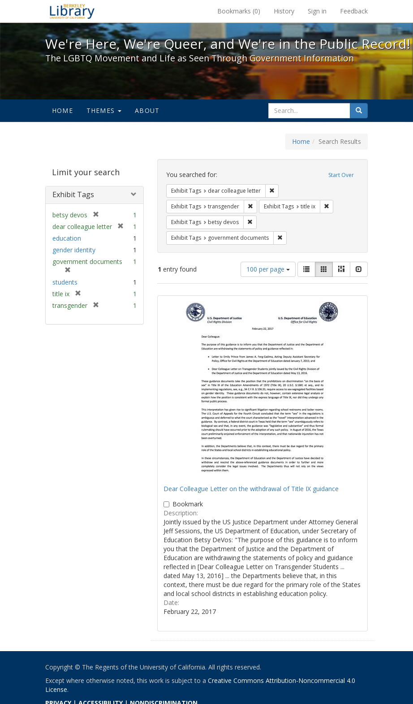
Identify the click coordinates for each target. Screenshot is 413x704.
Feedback (354, 11)
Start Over (341, 175)
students (64, 282)
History (284, 11)
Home (62, 110)
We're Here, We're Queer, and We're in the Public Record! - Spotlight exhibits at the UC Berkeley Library (72, 11)
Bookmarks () (238, 11)
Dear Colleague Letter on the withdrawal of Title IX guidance (251, 488)
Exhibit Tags (73, 194)
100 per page (268, 269)
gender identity (73, 250)
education (66, 238)
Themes (103, 110)
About (147, 110)
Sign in (317, 11)
